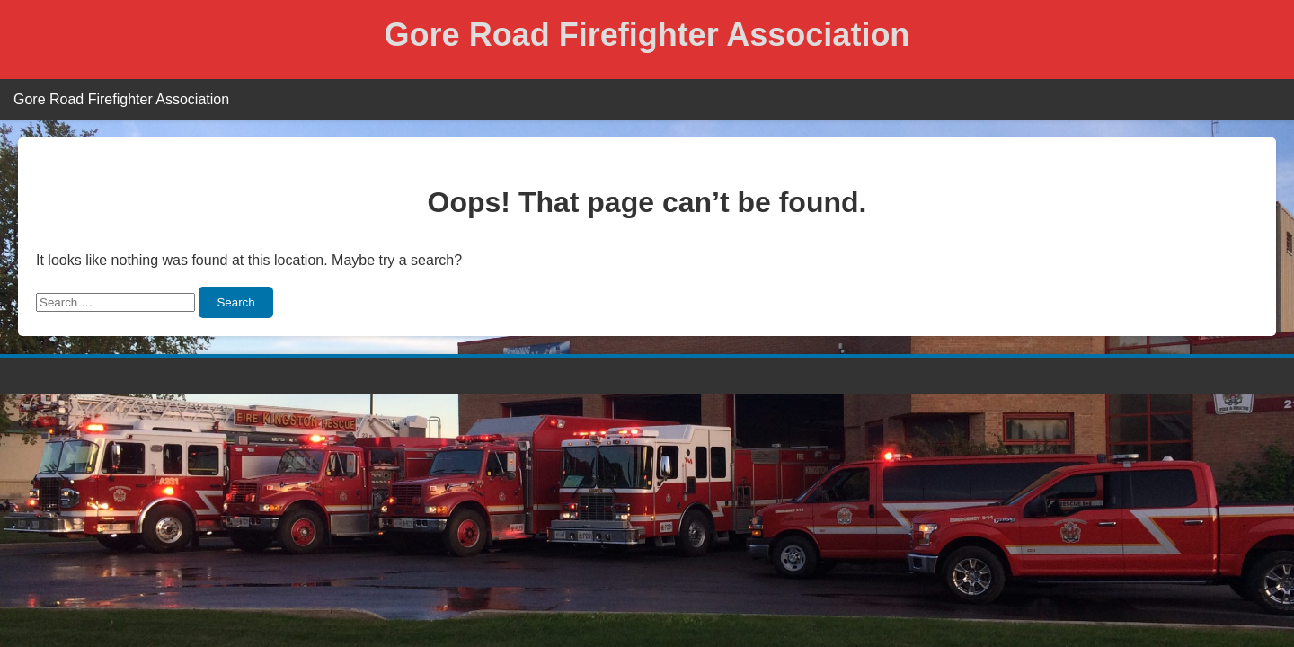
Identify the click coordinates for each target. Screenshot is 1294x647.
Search (235, 302)
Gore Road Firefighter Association (647, 34)
